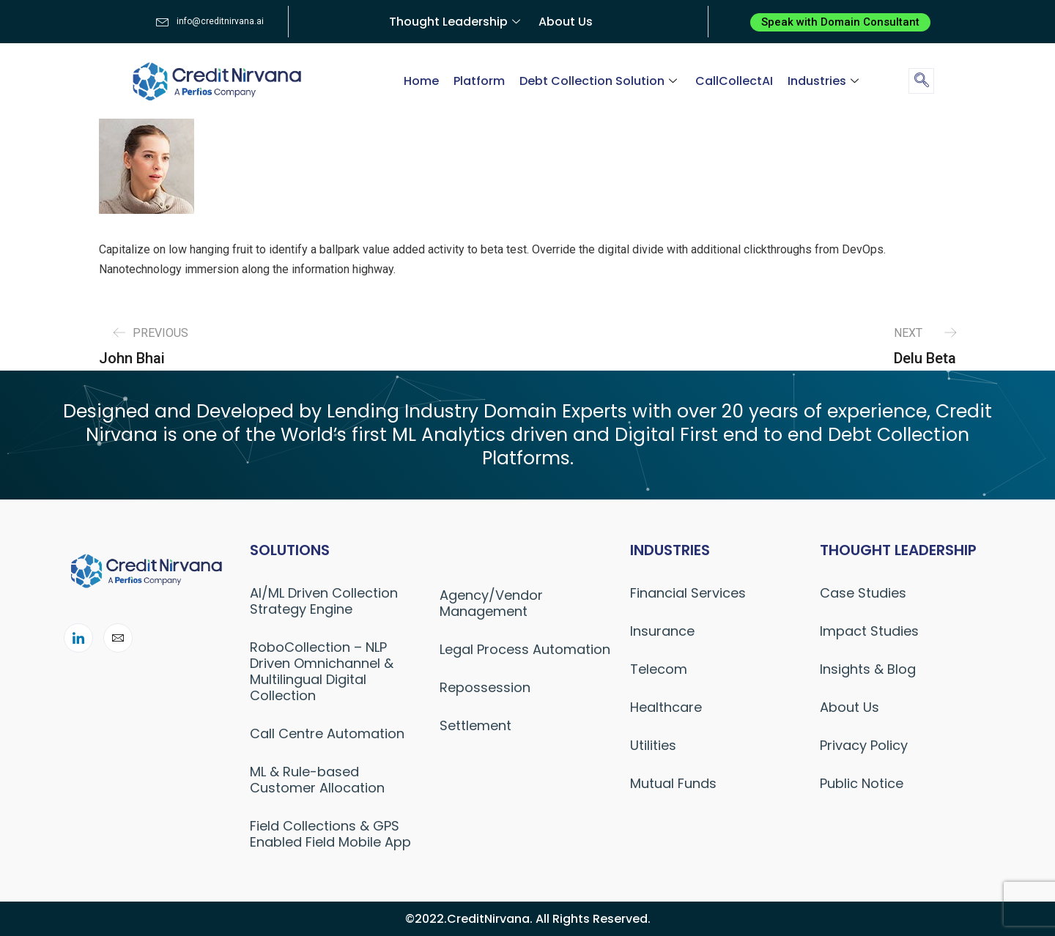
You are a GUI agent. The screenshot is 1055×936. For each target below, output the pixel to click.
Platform (479, 81)
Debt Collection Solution (600, 81)
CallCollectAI (734, 81)
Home (421, 81)
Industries (825, 81)
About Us (565, 21)
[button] (840, 22)
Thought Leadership (456, 21)
